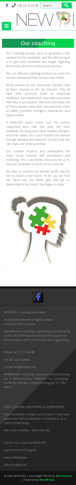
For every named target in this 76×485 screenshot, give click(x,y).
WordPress (47, 480)
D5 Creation (64, 476)
